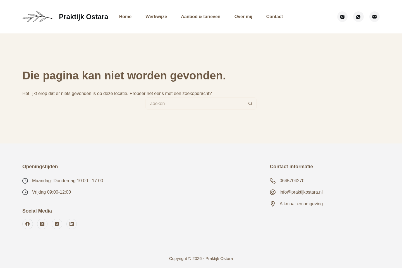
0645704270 (292, 180)
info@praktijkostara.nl (301, 192)
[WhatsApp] (358, 16)
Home (125, 16)
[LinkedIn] (71, 224)
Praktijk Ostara (83, 17)
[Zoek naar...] (194, 103)
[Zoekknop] (250, 103)
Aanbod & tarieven (200, 16)
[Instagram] (342, 16)
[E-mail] (374, 16)
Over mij (243, 16)
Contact (274, 16)
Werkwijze (156, 16)
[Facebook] (27, 224)
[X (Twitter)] (42, 224)
